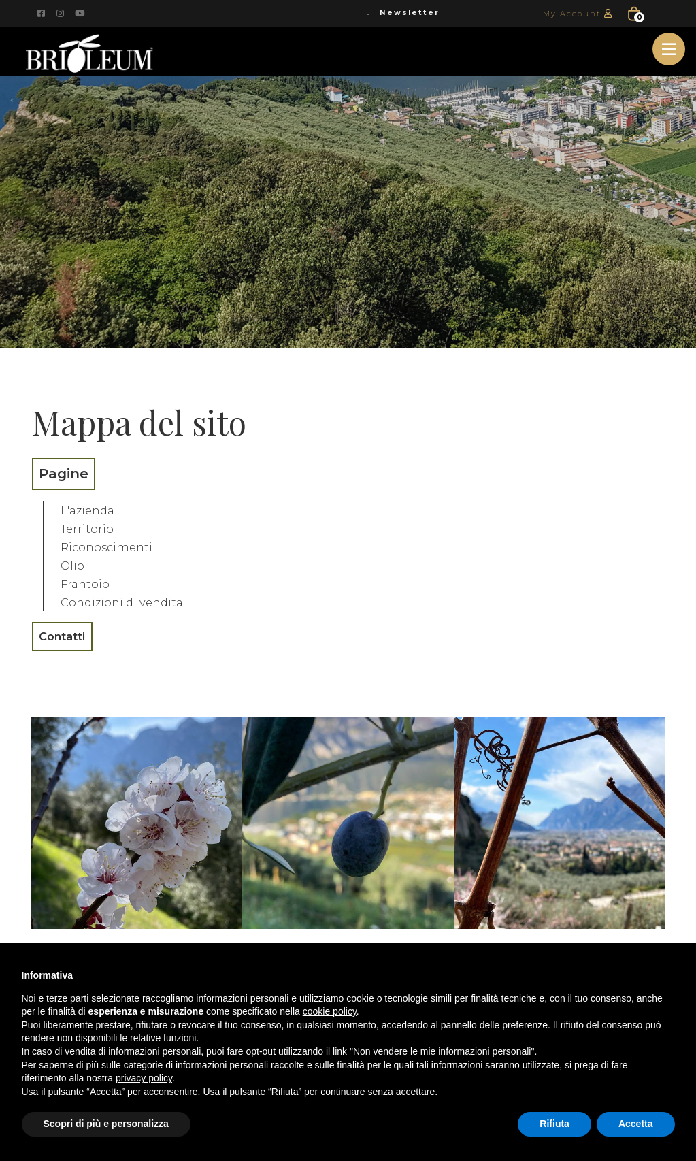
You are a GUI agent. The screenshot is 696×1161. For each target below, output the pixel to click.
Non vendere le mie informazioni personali (442, 1051)
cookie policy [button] (330, 1011)
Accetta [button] (635, 1123)
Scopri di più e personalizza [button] (106, 1123)
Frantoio (88, 583)
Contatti (69, 637)
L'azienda (92, 510)
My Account (580, 13)
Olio (74, 565)
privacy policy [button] (144, 1078)
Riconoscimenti (114, 546)
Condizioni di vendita (131, 601)
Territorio (91, 528)
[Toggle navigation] (668, 49)
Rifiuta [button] (554, 1123)
